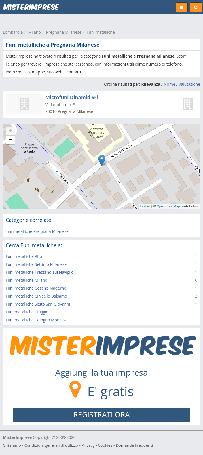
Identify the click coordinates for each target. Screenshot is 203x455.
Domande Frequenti (134, 445)
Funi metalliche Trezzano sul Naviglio (40, 272)
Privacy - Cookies (96, 445)
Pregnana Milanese (63, 32)
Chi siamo (12, 445)
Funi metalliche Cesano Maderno (36, 288)
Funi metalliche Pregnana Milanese (36, 231)
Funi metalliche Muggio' (27, 312)
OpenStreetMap (168, 206)
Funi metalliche (101, 32)
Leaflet (145, 206)
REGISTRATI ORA (101, 414)
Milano (34, 32)
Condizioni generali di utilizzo (51, 445)
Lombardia (13, 32)
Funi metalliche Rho (24, 256)
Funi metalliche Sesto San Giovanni (38, 304)
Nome (169, 84)
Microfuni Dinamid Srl (71, 97)
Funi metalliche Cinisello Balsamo (36, 296)
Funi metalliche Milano (26, 280)
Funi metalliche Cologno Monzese (37, 320)
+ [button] (10, 131)
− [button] (10, 140)
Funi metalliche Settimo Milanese (36, 264)
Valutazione (189, 84)
